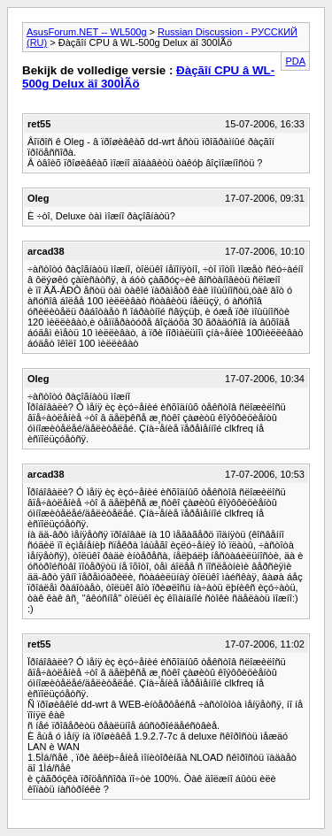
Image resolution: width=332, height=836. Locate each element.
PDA (295, 61)
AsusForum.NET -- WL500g (87, 32)
